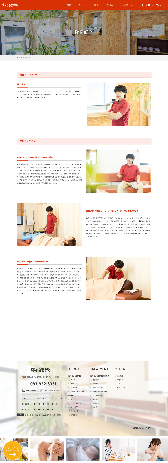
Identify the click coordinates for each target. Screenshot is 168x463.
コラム (119, 384)
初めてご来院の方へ (126, 5)
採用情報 (120, 376)
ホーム (73, 380)
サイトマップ (121, 387)
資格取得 (74, 415)
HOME (68, 5)
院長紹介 (96, 5)
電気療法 (96, 384)
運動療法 (96, 399)
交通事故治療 (97, 395)
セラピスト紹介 (76, 403)
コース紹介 (74, 407)
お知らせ (120, 380)
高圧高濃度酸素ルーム (100, 391)
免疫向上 (96, 407)
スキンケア (75, 411)
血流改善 (96, 403)
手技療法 (96, 380)
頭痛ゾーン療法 (98, 387)
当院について (82, 5)
